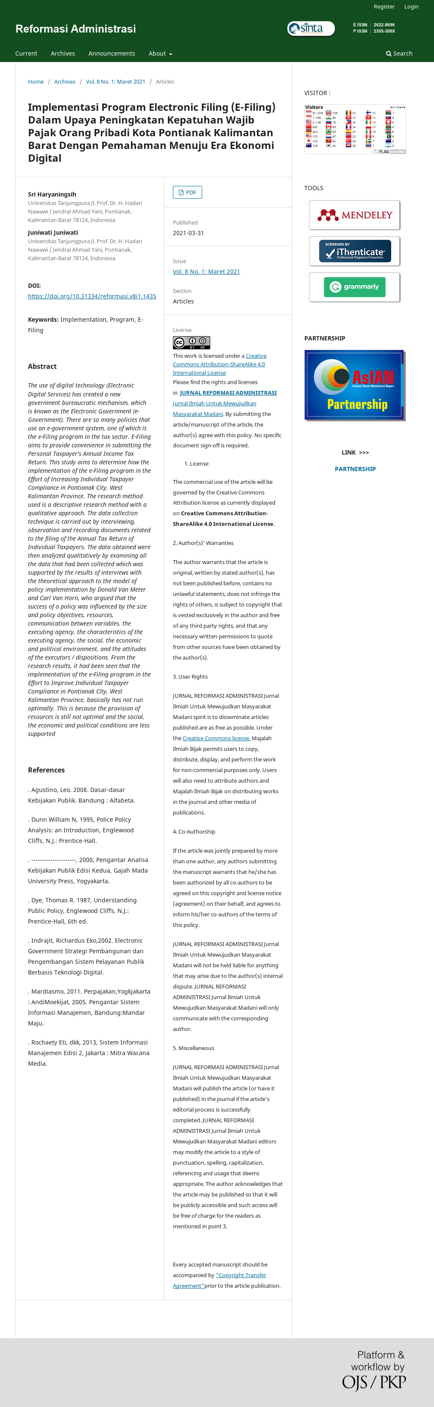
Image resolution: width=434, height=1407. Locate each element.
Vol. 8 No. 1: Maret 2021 (115, 81)
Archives (63, 53)
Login (411, 6)
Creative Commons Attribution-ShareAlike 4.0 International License (220, 364)
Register (384, 6)
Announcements (112, 53)
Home (36, 81)
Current (26, 53)
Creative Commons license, (216, 738)
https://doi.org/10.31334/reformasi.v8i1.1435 (92, 296)
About (158, 53)
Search (399, 53)
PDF (190, 192)
